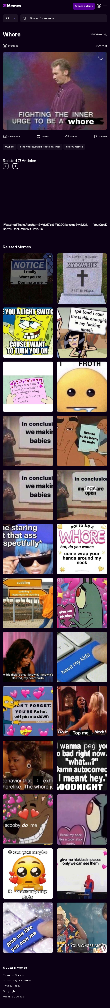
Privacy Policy (11, 985)
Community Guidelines (17, 980)
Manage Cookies (13, 996)
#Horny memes (74, 146)
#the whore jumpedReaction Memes (40, 146)
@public (13, 45)
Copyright (9, 991)
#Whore (10, 146)
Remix (42, 136)
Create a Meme (84, 6)
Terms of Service (14, 975)
